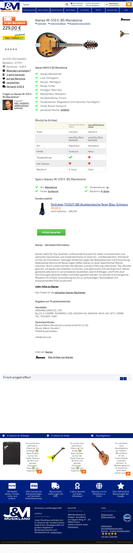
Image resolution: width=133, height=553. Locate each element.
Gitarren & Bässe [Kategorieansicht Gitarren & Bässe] (43, 10)
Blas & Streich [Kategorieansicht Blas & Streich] (70, 10)
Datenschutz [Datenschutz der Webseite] (107, 514)
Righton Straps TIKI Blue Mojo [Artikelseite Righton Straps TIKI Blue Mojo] (110, 421)
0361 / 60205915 (21, 103)
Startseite (41, 23)
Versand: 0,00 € (13, 86)
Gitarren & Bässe (57, 23)
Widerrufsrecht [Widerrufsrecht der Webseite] (108, 517)
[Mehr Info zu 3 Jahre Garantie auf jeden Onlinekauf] (77, 491)
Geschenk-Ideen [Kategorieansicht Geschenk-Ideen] (112, 10)
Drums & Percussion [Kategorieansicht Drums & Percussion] (57, 10)
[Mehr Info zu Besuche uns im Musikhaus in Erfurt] (99, 491)
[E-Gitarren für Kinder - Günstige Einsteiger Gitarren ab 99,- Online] (83, 471)
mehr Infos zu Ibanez (47, 286)
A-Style (105, 191)
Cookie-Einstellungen (120, 531)
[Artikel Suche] (43, 4)
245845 (65, 109)
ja (107, 187)
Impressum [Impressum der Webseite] (73, 527)
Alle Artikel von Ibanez (60, 357)
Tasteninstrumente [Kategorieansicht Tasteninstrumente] (29, 10)
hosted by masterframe (104, 542)
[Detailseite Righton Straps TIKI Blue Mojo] (109, 402)
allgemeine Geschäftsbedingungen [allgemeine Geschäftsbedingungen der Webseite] (112, 527)
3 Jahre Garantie (14, 74)
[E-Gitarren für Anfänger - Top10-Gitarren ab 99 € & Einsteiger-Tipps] (39, 471)
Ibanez (49, 351)
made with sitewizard (124, 542)
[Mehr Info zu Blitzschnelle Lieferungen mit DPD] (55, 491)
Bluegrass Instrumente (80, 23)
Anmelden (129, 1)
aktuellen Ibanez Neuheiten (70, 292)
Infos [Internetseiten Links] (126, 10)
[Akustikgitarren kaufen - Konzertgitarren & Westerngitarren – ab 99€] (128, 474)
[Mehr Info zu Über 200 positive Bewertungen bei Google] (120, 491)
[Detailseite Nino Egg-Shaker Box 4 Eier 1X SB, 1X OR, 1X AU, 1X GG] (23, 402)
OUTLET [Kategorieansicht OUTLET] (98, 10)
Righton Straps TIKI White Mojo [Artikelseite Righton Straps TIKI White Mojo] (66, 421)
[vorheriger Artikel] (121, 378)
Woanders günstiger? (17, 70)
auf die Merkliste (14, 78)
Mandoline (51, 187)
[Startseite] (11, 7)
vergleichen (11, 82)
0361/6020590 (77, 3)
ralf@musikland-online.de (21, 106)
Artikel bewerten (51, 232)
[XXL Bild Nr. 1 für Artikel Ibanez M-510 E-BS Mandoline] (124, 34)
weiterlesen (56, 532)
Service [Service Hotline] (104, 531)
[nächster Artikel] (125, 378)
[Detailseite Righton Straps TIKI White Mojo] (66, 402)
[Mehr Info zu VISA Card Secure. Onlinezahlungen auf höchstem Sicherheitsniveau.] (34, 492)
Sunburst (53, 191)
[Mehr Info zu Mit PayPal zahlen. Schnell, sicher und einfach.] (12, 492)
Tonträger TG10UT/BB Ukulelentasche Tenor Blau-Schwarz (89, 204)
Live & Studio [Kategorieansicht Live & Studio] (84, 10)
